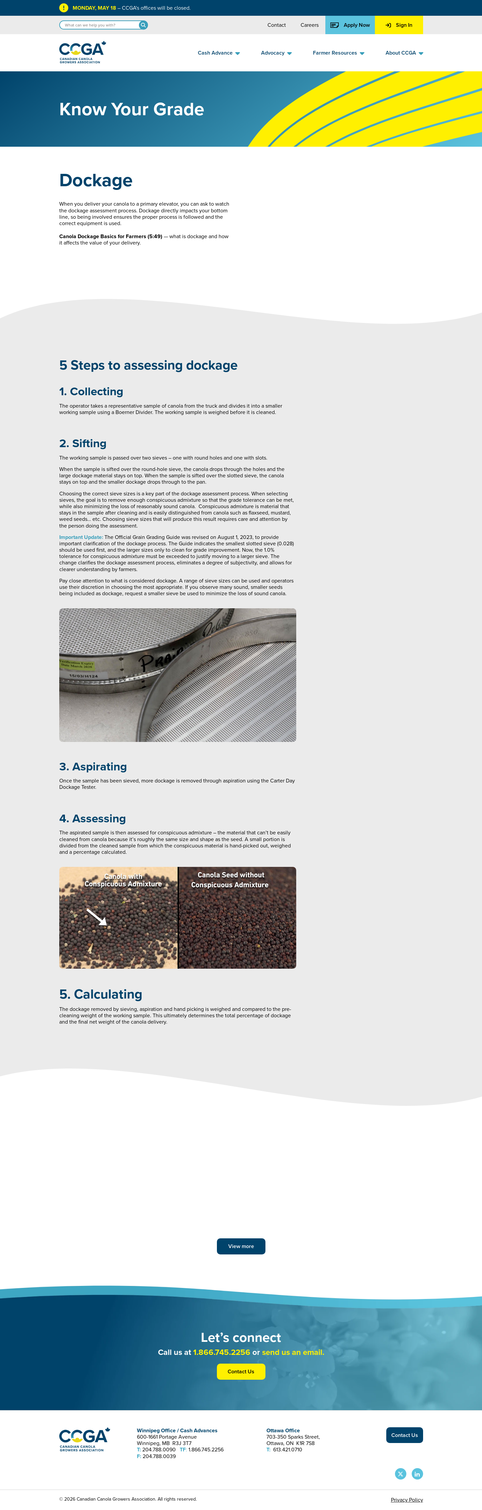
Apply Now (350, 25)
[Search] (143, 24)
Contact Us (241, 1371)
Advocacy (273, 53)
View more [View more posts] (241, 1246)
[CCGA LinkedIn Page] (417, 1474)
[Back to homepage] (82, 61)
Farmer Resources (335, 53)
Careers (310, 25)
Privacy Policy (407, 1500)
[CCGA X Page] (400, 1474)
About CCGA (401, 53)
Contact (276, 25)
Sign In (399, 25)
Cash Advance (215, 53)
